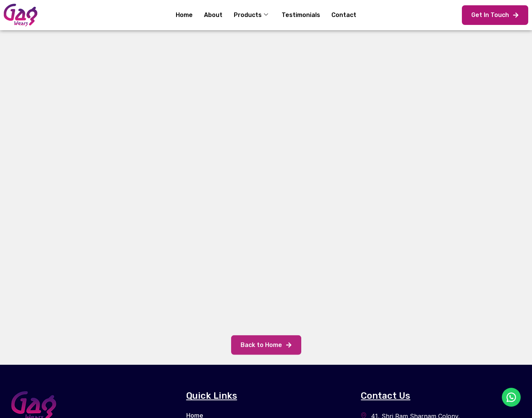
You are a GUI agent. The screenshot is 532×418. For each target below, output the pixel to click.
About (213, 15)
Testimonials (301, 15)
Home (184, 15)
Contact (343, 15)
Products (251, 15)
